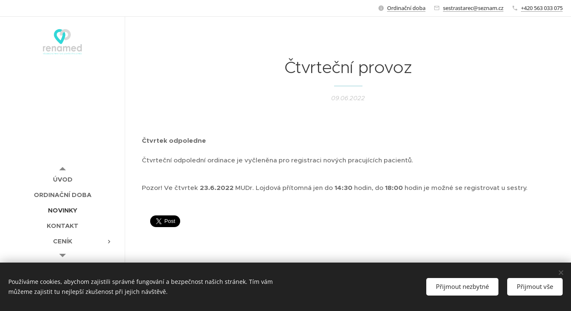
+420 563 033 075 (542, 8)
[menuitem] (63, 179)
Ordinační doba (406, 8)
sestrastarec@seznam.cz (473, 8)
